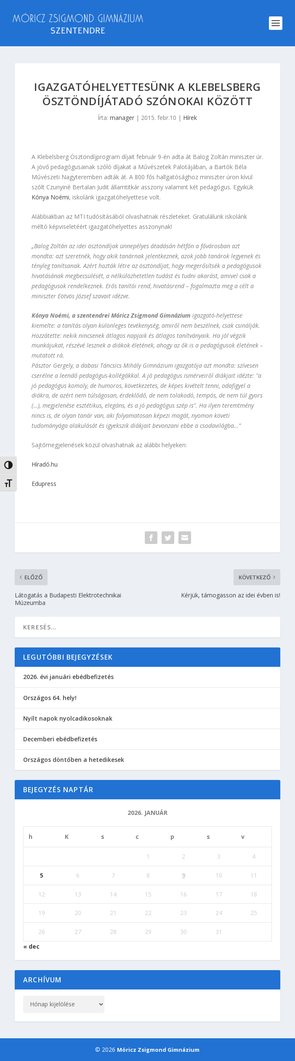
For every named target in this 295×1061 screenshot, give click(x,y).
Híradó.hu (45, 464)
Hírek (190, 118)
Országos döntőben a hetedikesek (73, 760)
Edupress (44, 484)
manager (122, 118)
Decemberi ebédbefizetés (60, 739)
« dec (31, 946)
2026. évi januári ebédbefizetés (68, 677)
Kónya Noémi (50, 197)
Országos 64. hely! (50, 698)
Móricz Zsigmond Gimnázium (158, 1049)
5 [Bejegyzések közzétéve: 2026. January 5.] (41, 875)
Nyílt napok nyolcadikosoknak (67, 718)
